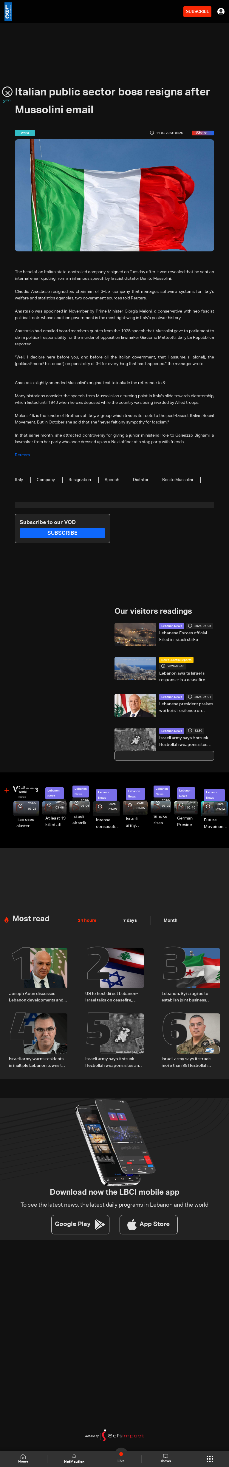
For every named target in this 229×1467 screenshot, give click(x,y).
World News (22, 794)
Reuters (22, 455)
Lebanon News (171, 625)
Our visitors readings (153, 611)
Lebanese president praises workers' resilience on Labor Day (186, 707)
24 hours (86, 919)
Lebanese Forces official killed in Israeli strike (183, 636)
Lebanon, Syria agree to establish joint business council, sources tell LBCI (186, 996)
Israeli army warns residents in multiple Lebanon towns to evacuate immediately (36, 1061)
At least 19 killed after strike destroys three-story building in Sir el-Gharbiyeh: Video (55, 822)
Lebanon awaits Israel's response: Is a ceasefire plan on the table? (182, 677)
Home (24, 1459)
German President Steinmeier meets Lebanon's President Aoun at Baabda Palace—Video (187, 822)
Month (168, 919)
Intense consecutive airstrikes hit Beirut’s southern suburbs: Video (108, 823)
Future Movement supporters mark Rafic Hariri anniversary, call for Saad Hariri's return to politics (216, 823)
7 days (128, 919)
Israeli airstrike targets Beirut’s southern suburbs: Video (81, 820)
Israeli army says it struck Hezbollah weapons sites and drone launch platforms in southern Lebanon (186, 741)
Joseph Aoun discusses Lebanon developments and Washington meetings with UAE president (36, 996)
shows (165, 1458)
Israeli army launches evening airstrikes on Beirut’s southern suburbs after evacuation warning (137, 822)
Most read (31, 918)
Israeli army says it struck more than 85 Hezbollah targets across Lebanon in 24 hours (190, 1061)
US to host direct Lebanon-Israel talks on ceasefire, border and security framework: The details (111, 996)
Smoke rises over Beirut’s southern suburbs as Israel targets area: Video (162, 820)
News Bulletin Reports (176, 659)
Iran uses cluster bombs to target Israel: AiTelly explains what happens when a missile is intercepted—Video (27, 823)
